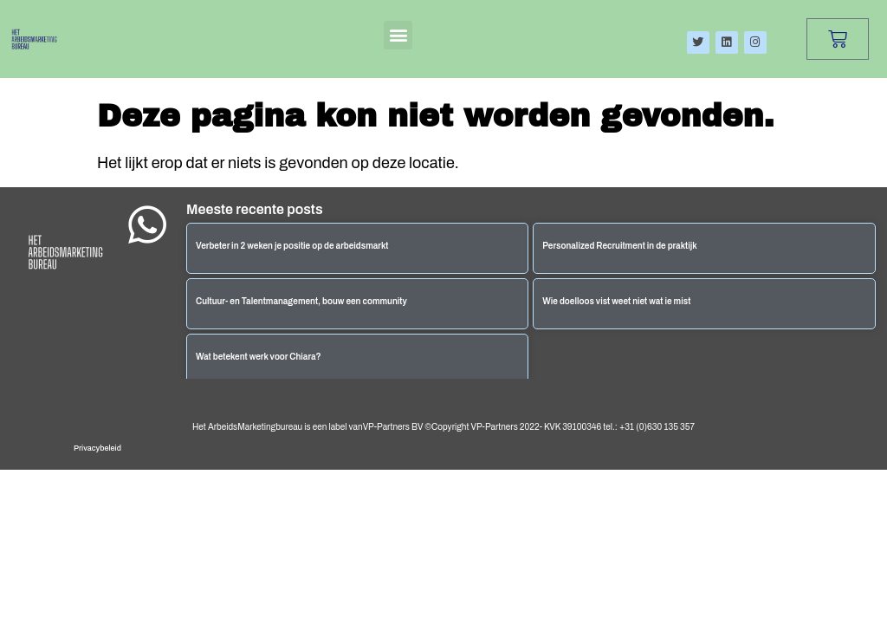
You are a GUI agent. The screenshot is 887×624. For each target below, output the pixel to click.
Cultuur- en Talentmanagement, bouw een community (301, 301)
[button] (398, 35)
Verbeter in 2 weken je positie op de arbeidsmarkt (292, 245)
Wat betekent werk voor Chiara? (258, 356)
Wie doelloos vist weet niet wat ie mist (616, 301)
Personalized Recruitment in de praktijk (619, 245)
